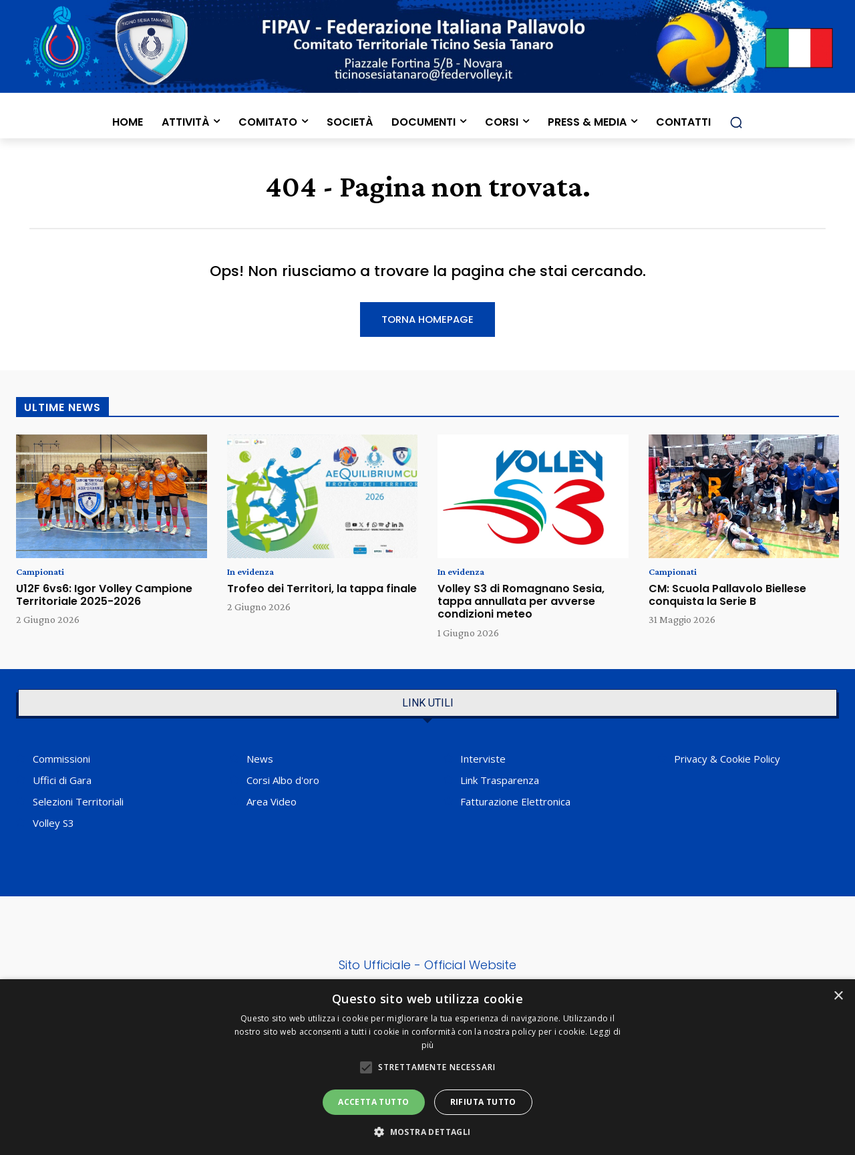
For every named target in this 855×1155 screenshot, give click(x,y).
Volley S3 (53, 825)
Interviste (483, 761)
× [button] (838, 996)
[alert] (427, 1067)
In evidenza (253, 574)
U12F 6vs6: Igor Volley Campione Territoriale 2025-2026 (104, 598)
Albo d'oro (296, 782)
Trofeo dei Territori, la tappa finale (322, 591)
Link (469, 782)
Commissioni (61, 761)
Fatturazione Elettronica (515, 804)
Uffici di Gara (62, 782)
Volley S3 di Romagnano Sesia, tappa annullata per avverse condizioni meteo (521, 604)
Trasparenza (509, 782)
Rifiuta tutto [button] (483, 1102)
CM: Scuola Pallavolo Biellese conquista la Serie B (727, 598)
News (259, 761)
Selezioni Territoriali (78, 804)
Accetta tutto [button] (373, 1102)
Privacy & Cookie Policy (727, 761)
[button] (736, 122)
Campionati (43, 574)
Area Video (271, 804)
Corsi (258, 782)
